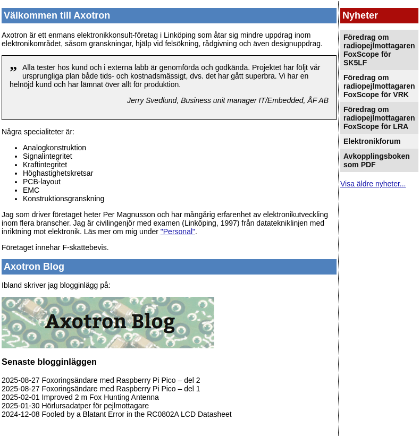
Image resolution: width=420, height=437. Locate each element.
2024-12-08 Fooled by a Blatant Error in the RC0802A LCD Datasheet (117, 414)
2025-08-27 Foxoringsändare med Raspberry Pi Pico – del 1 (101, 388)
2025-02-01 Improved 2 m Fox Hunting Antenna (80, 397)
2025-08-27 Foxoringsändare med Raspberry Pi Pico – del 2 (101, 380)
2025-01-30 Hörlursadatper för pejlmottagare (75, 405)
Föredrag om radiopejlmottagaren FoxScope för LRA (379, 118)
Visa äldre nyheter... (373, 183)
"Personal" (178, 231)
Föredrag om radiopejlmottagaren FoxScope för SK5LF (379, 50)
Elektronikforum (371, 141)
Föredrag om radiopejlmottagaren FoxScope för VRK (379, 86)
